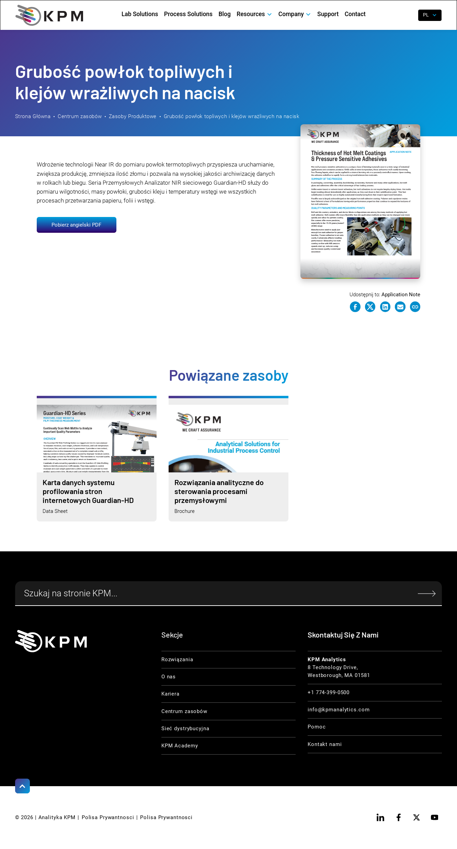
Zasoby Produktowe (133, 116)
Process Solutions (188, 14)
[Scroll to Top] (22, 786)
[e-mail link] (400, 306)
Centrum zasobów (80, 116)
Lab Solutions (140, 14)
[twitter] (416, 817)
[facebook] (398, 817)
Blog (225, 14)
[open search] (408, 15)
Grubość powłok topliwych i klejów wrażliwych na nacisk (231, 116)
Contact (355, 14)
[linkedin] (380, 817)
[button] (255, 14)
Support (328, 14)
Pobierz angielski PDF (76, 225)
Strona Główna (33, 116)
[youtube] (434, 817)
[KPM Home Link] (51, 641)
